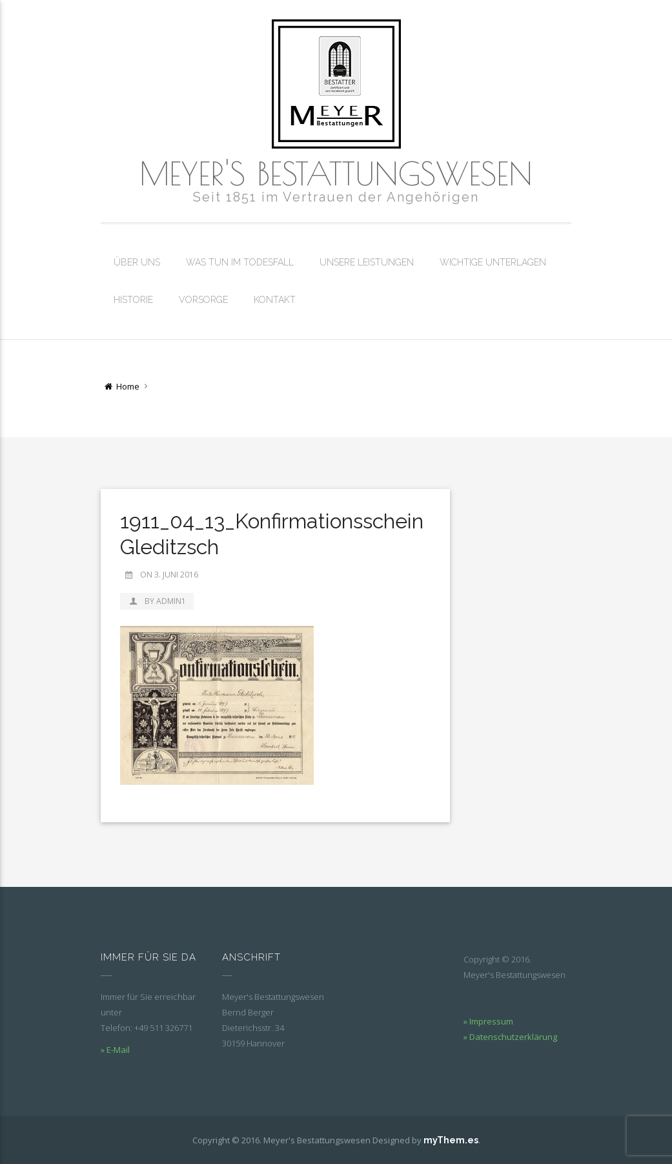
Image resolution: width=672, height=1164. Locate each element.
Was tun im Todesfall (240, 262)
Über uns (137, 262)
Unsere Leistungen (367, 262)
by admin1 (157, 601)
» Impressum (488, 1021)
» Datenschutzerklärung (510, 1037)
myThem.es (450, 1140)
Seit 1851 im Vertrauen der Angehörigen (336, 197)
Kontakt (275, 300)
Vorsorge (203, 300)
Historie (133, 300)
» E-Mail (115, 1049)
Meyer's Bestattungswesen (336, 173)
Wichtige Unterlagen (493, 262)
